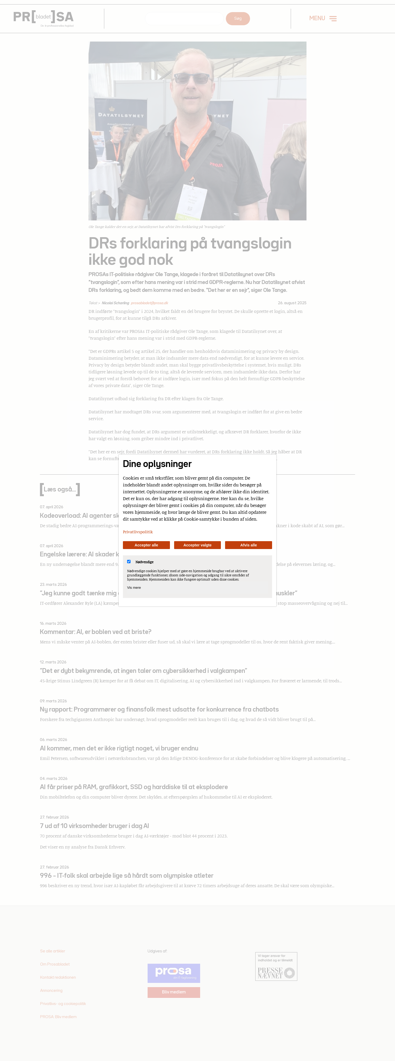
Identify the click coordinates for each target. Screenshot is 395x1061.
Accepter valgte (197, 545)
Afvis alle (248, 545)
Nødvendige (140, 562)
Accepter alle (146, 545)
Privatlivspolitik (138, 531)
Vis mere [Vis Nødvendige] (134, 588)
